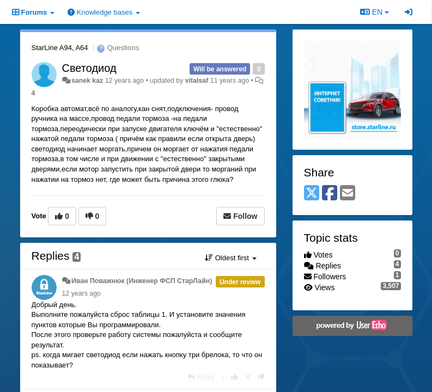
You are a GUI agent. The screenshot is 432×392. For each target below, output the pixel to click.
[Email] (347, 193)
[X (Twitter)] (311, 193)
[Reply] (201, 377)
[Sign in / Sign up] (408, 12)
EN (374, 12)
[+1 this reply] (234, 377)
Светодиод (89, 68)
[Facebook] (329, 193)
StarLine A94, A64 (60, 48)
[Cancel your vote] (248, 377)
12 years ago (81, 293)
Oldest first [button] (230, 258)
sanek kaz (87, 80)
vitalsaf (197, 80)
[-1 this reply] (261, 377)
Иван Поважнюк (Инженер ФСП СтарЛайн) (141, 281)
